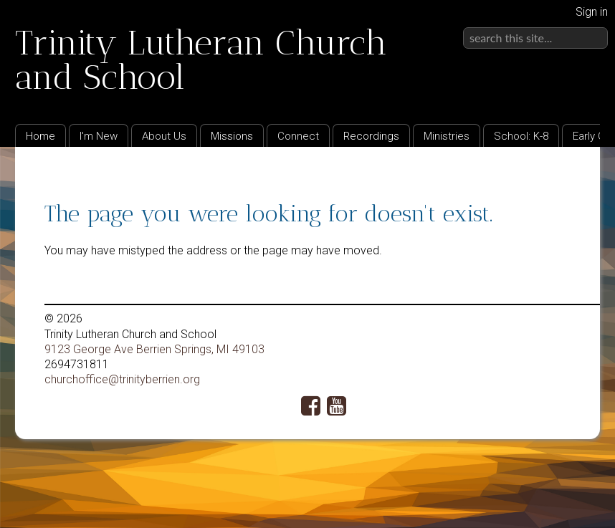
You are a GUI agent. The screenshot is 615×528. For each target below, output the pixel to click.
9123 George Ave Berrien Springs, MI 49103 (154, 349)
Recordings (371, 136)
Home (40, 136)
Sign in (592, 12)
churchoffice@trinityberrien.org (122, 379)
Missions (232, 136)
